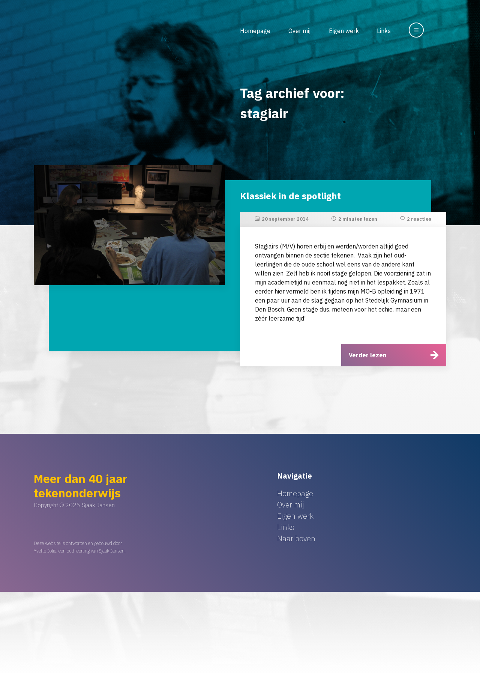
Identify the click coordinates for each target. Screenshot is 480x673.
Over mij (299, 31)
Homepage (255, 31)
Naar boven (296, 538)
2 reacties (419, 219)
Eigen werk (344, 31)
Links (384, 31)
